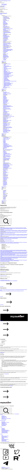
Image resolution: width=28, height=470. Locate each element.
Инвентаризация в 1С (6, 172)
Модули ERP (4, 151)
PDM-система (5, 148)
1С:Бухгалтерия (5, 16)
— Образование (5, 71)
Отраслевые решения (3, 420)
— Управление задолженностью (7, 83)
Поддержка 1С (5, 98)
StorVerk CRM (5, 22)
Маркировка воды (5, 121)
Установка (4, 95)
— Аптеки (4, 64)
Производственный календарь (5, 441)
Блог (2, 188)
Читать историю (2, 352)
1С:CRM (4, 21)
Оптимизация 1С (5, 184)
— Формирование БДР (6, 85)
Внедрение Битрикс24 (6, 132)
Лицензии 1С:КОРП (5, 177)
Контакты (4, 199)
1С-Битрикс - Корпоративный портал (7, 146)
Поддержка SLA (5, 183)
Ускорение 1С (5, 103)
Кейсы (4, 192)
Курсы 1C (3, 438)
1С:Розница (4, 19)
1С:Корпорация (5, 44)
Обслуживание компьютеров (6, 130)
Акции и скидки (5, 51)
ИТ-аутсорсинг (5, 129)
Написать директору (8, 0)
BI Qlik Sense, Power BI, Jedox (7, 117)
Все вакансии (11, 385)
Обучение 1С (3, 135)
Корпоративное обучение (5, 432)
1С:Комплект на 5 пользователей (7, 43)
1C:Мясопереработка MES (6, 155)
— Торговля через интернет (6, 80)
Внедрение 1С (5, 181)
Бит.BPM (4, 142)
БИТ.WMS (4, 29)
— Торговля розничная (6, 79)
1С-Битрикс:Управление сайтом (7, 50)
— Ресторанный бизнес (6, 74)
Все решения (3, 421)
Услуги (3, 61)
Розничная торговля (4, 423)
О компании (4, 190)
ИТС (2, 435)
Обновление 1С (5, 97)
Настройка (4, 96)
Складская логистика (4, 424)
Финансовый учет (4, 425)
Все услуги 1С (5, 91)
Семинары (4, 197)
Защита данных (5, 131)
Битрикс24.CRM (5, 23)
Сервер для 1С (5, 178)
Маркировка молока (5, 174)
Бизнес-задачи (5, 87)
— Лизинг (4, 70)
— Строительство (5, 78)
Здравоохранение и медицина (5, 422)
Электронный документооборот (7, 93)
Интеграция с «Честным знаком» (7, 120)
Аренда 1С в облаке (5, 53)
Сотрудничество (5, 194)
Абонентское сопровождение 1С (7, 105)
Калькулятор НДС (4, 440)
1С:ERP (4, 33)
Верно (1, 11)
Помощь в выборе (4, 416)
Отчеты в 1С (4, 107)
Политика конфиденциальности (6, 467)
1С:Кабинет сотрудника (6, 111)
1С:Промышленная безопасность (7, 145)
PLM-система (5, 147)
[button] (14, 310)
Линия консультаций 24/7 (5, 437)
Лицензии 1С (4, 176)
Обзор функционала (4, 4)
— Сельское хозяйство (6, 75)
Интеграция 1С (5, 102)
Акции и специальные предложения (6, 418)
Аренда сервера (5, 94)
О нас (2, 189)
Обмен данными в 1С (5, 100)
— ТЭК (4, 81)
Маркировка (3, 428)
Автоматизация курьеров (6, 158)
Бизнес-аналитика (5, 169)
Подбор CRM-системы (6, 20)
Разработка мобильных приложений (7, 127)
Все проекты (1, 0)
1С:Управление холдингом (6, 36)
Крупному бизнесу (4, 136)
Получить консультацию (3, 271)
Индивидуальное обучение (5, 439)
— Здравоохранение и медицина (7, 68)
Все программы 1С (4, 133)
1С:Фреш (4, 110)
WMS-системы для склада (3, 275)
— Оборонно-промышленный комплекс (8, 72)
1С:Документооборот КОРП (6, 138)
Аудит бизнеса (5, 182)
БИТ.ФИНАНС (5, 35)
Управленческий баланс (6, 166)
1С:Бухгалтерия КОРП (6, 17)
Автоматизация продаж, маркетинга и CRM (8, 116)
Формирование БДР (5, 167)
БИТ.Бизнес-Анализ (5, 118)
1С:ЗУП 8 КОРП (5, 143)
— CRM (4, 86)
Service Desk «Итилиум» (6, 162)
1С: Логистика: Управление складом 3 (8, 28)
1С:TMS (4, 160)
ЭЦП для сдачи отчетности (6, 108)
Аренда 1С (4, 185)
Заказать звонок (4, 62)
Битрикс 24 (4, 141)
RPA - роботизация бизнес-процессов (7, 149)
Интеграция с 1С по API (6, 114)
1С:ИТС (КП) (5, 179)
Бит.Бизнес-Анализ (5, 170)
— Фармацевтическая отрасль (7, 84)
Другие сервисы (5, 112)
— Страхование (5, 77)
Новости (4, 191)
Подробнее (1, 320)
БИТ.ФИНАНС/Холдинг (6, 165)
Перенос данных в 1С (6, 99)
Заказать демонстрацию (5, 431)
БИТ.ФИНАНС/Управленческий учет (7, 164)
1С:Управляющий (5, 37)
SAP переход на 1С (5, 30)
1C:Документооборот (5, 39)
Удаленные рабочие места (6, 92)
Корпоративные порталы (6, 125)
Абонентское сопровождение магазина (8, 106)
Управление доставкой (6, 159)
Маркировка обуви (5, 55)
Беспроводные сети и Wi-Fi (6, 124)
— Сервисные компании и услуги (7, 76)
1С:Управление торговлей (6, 18)
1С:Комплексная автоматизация (7, 32)
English (4, 0)
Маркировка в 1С (5, 119)
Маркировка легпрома (6, 56)
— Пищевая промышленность (7, 73)
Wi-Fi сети (4, 173)
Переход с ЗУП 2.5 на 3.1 (6, 26)
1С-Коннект (4, 59)
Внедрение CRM (5, 101)
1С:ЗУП (4, 25)
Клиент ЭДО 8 (5, 40)
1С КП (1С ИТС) (5, 58)
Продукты (1, 414)
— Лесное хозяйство (5, 69)
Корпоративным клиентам (6, 123)
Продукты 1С (3, 15)
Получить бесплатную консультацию (4, 261)
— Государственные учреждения (7, 66)
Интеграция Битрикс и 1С (6, 113)
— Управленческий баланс (6, 82)
